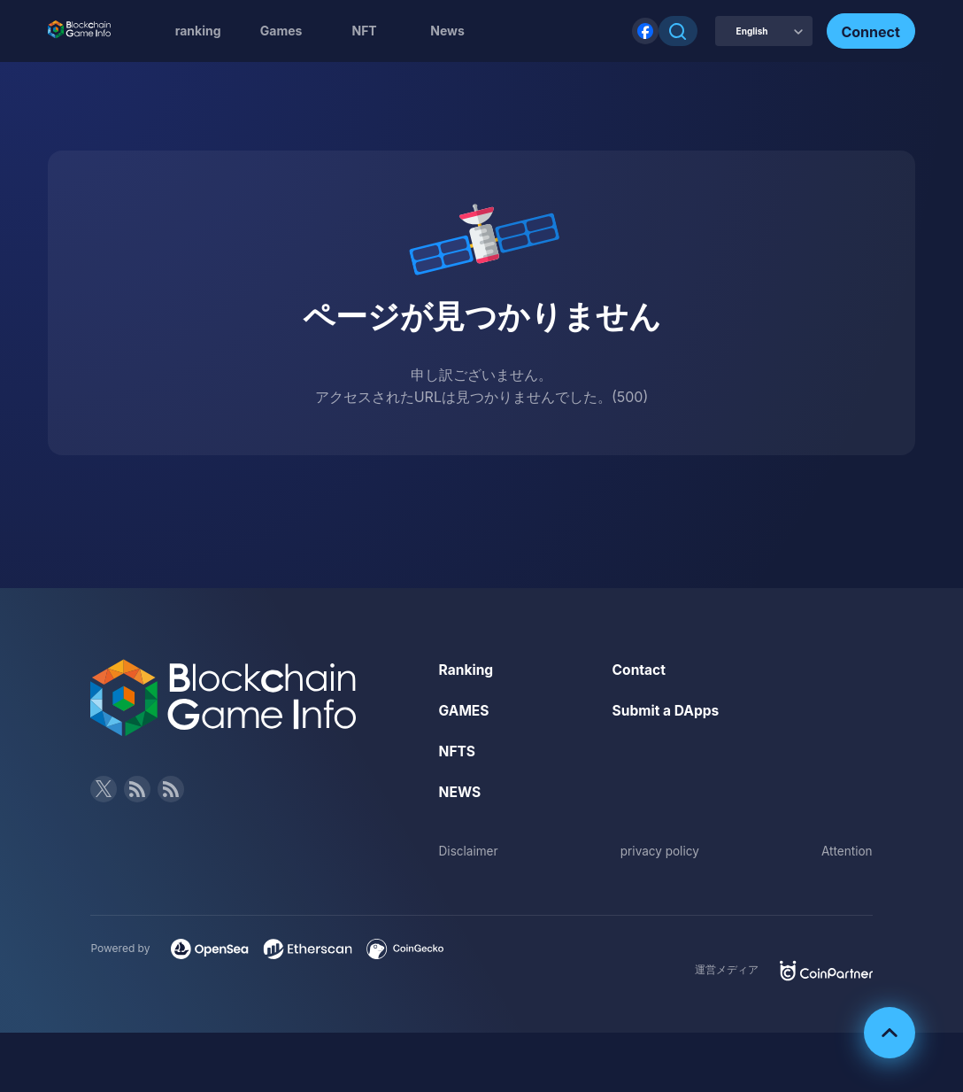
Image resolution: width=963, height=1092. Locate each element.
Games (281, 30)
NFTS (458, 750)
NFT (363, 30)
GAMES (465, 710)
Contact (639, 669)
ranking (198, 30)
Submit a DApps (667, 710)
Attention (846, 848)
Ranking (467, 669)
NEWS (460, 791)
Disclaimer (469, 848)
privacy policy (660, 848)
